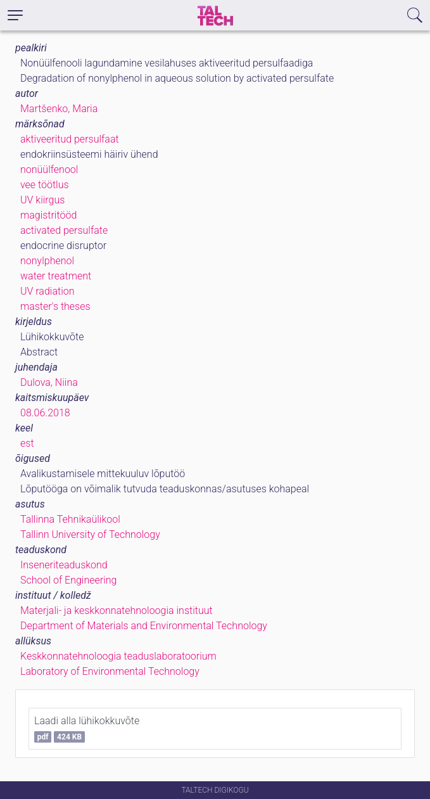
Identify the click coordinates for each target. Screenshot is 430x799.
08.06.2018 (45, 413)
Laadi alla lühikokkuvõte (86, 729)
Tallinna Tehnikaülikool (70, 519)
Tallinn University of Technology (90, 534)
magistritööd (48, 215)
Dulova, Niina (49, 382)
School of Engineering (68, 580)
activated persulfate (64, 230)
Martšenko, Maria (59, 109)
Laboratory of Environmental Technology (109, 671)
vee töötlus (44, 185)
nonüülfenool (49, 169)
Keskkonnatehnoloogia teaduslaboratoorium (118, 656)
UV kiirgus (42, 200)
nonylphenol (47, 261)
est (27, 443)
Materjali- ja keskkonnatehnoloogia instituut (116, 610)
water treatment (55, 276)
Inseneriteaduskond (64, 565)
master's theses (55, 306)
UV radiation (47, 291)
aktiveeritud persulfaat (69, 139)
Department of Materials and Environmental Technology (143, 626)
